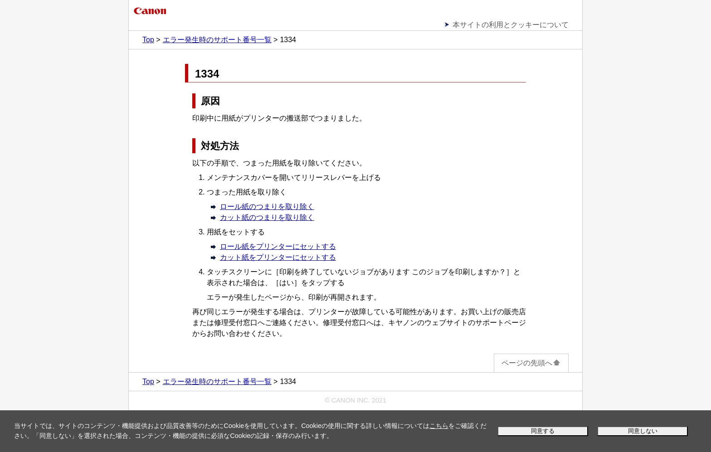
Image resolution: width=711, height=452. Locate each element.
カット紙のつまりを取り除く (267, 217)
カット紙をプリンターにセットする (278, 257)
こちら (438, 425)
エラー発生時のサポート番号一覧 (217, 40)
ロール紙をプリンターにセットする (278, 246)
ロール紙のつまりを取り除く (267, 206)
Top (148, 40)
